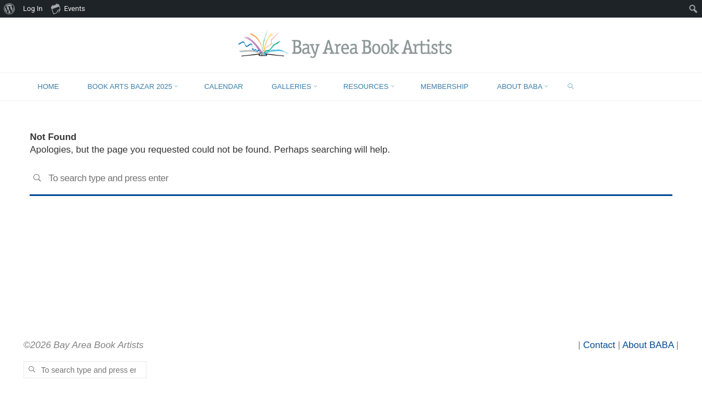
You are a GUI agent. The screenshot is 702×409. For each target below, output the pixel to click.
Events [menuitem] (68, 8)
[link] (570, 87)
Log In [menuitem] (33, 8)
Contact (599, 345)
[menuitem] (9, 9)
